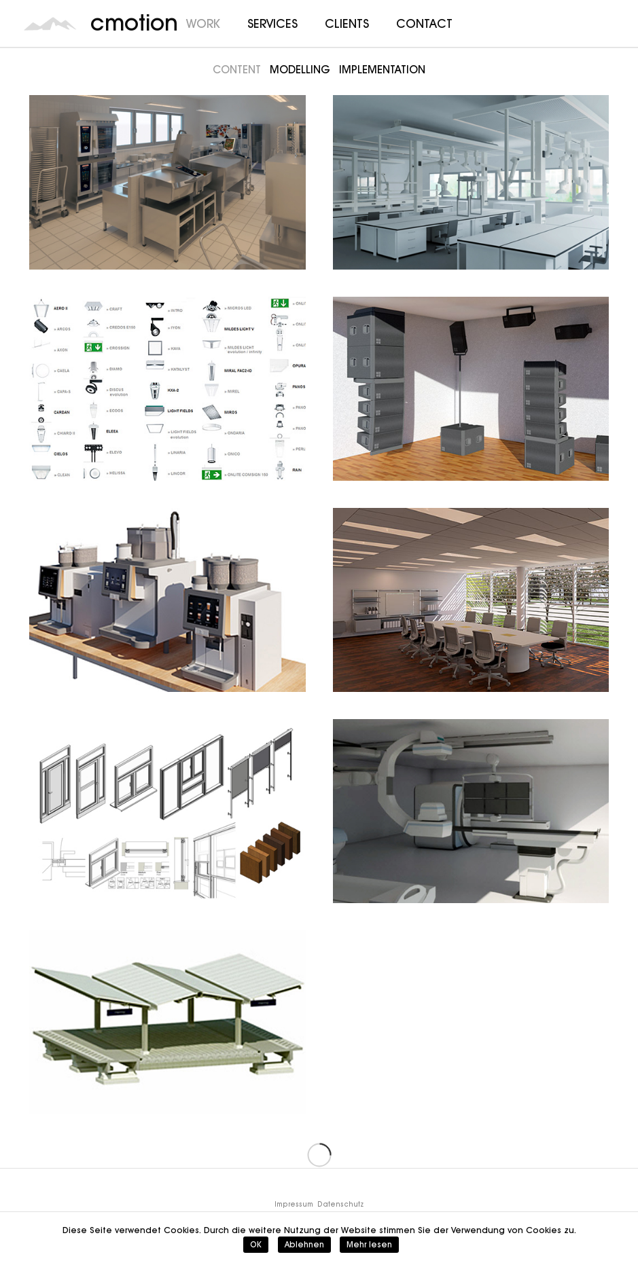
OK (256, 1244)
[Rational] (167, 178)
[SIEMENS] (471, 811)
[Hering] (167, 1022)
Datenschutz (340, 1204)
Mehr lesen (369, 1244)
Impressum (293, 1204)
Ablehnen (304, 1244)
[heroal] (167, 811)
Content (237, 69)
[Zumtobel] (167, 389)
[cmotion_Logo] (50, 24)
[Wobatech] (471, 178)
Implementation (382, 69)
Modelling (300, 69)
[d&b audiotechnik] (471, 389)
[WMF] (167, 600)
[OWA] (471, 600)
